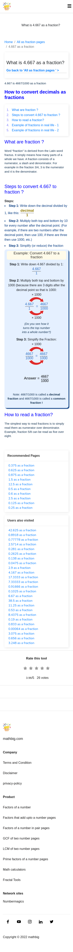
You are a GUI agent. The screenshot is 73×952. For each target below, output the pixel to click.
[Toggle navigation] (67, 6)
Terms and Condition (17, 762)
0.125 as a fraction (21, 503)
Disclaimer (10, 773)
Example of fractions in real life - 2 (33, 130)
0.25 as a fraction (20, 508)
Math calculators (14, 869)
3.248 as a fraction (21, 643)
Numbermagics (13, 901)
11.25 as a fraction (21, 605)
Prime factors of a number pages (25, 859)
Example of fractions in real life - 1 (33, 125)
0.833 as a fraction (21, 624)
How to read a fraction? (25, 120)
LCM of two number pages (21, 848)
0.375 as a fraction (21, 465)
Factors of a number (17, 807)
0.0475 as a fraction (22, 563)
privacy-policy (12, 783)
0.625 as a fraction (21, 470)
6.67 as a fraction (20, 596)
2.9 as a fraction (19, 568)
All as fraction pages (31, 42)
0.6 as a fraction (19, 494)
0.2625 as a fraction (22, 554)
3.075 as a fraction (21, 633)
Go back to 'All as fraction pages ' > (32, 70)
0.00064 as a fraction (23, 629)
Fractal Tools (11, 880)
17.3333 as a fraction (23, 577)
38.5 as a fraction (20, 601)
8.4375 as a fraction (22, 615)
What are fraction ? (22, 110)
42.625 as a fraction (22, 530)
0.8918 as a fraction (22, 535)
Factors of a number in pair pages (26, 828)
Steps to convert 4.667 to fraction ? (33, 115)
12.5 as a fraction (20, 484)
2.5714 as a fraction (22, 544)
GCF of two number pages (21, 838)
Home (8, 42)
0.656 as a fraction (21, 638)
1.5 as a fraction (19, 479)
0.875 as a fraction (21, 475)
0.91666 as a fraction (23, 587)
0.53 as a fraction (20, 610)
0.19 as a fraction (20, 619)
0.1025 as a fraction (22, 591)
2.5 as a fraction (19, 498)
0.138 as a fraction (21, 558)
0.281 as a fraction (21, 549)
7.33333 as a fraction (23, 582)
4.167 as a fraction (21, 572)
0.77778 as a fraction (23, 540)
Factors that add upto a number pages (29, 817)
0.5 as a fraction (19, 489)
